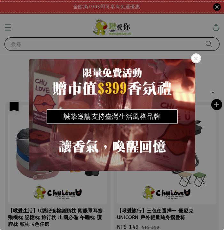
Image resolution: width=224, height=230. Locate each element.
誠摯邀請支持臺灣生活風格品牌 (112, 116)
